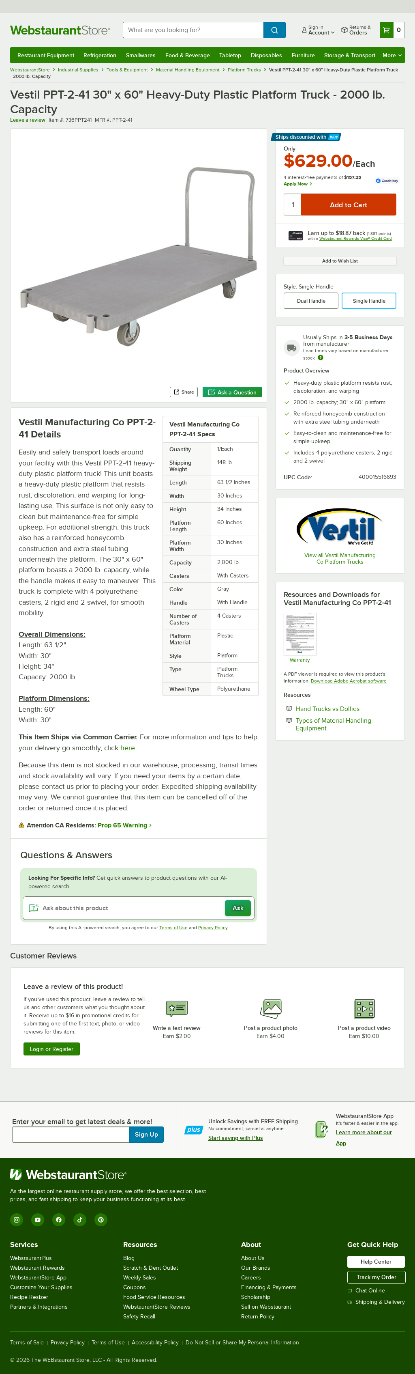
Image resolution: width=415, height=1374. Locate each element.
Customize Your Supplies (41, 1287)
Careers (251, 1278)
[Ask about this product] (138, 908)
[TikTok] (79, 1219)
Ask (238, 908)
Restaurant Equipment (45, 55)
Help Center (376, 1261)
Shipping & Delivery (376, 1302)
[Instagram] (16, 1219)
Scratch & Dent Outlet (150, 1268)
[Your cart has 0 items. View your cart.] (392, 30)
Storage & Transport (349, 55)
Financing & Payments (269, 1287)
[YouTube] (37, 1219)
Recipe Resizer (29, 1297)
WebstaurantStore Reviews (156, 1307)
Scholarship (255, 1297)
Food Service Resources (154, 1297)
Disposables (266, 55)
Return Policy (257, 1317)
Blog (129, 1258)
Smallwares (141, 55)
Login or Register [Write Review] (51, 1049)
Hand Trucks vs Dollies (346, 708)
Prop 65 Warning (122, 825)
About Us (253, 1258)
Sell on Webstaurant (266, 1307)
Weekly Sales (139, 1278)
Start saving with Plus (235, 1138)
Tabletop (230, 55)
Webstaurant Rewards (37, 1268)
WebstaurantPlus (31, 1258)
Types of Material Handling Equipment (336, 724)
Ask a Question (232, 392)
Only (289, 148)
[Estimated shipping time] (320, 357)
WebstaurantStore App (38, 1278)
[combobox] (193, 30)
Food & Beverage (187, 55)
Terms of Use (173, 927)
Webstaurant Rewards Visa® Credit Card (355, 238)
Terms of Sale (27, 1343)
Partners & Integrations (39, 1307)
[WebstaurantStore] (111, 1174)
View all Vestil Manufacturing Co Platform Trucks (340, 558)
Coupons (134, 1287)
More (392, 55)
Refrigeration (99, 55)
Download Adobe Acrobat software (349, 681)
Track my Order (376, 1277)
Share (183, 392)
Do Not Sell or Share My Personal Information (242, 1343)
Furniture (303, 55)
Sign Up (146, 1134)
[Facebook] (58, 1219)
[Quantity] (293, 204)
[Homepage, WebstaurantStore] (60, 30)
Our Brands (255, 1268)
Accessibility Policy (155, 1343)
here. (128, 748)
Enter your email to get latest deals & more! (82, 1122)
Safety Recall (139, 1317)
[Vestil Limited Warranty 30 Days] (300, 638)
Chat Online (366, 1291)
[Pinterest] (100, 1219)
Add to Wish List (340, 261)
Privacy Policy (213, 927)
